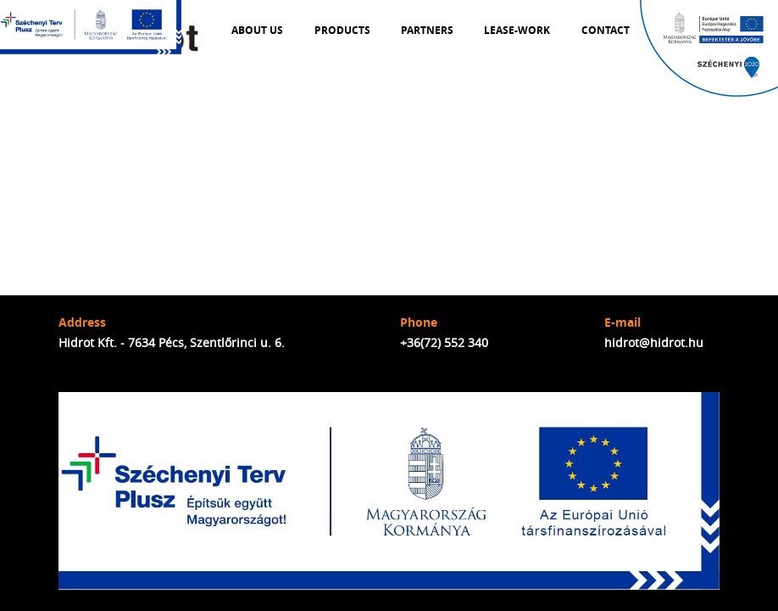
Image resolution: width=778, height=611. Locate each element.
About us (257, 30)
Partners (427, 30)
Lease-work (517, 30)
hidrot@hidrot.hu (653, 342)
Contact (605, 30)
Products (342, 30)
